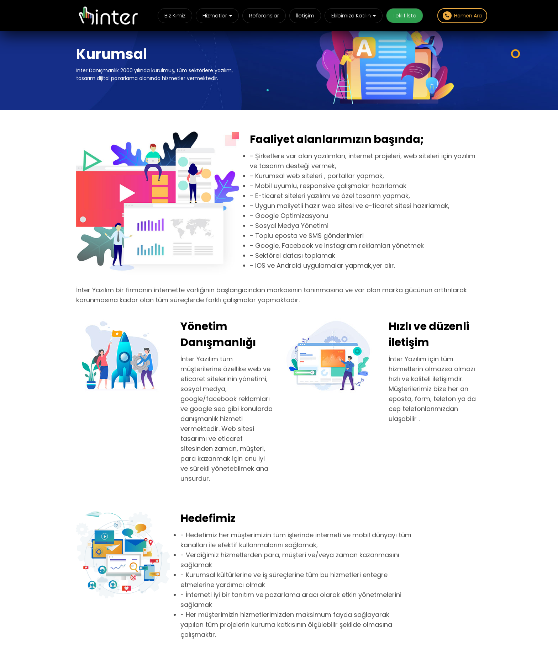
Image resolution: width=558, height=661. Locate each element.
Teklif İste (404, 15)
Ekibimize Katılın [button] (353, 15)
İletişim (305, 15)
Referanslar (264, 15)
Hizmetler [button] (217, 15)
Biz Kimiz (174, 15)
